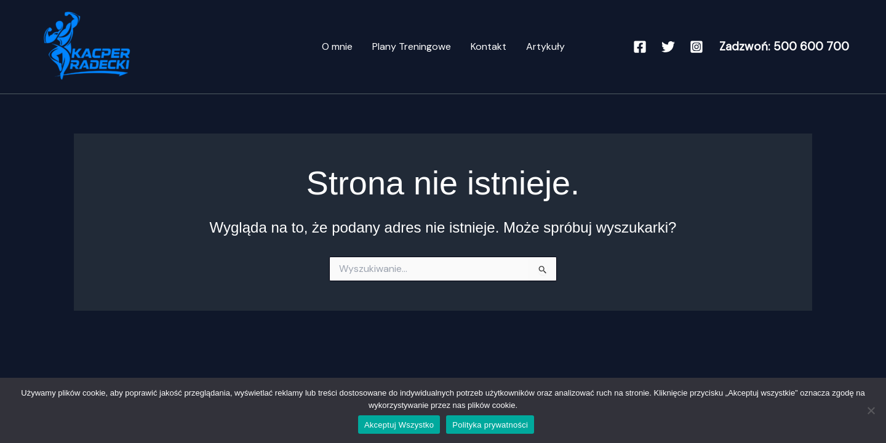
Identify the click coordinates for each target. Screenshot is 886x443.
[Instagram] (696, 46)
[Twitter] (668, 46)
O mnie (337, 46)
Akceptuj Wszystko (399, 424)
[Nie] (870, 410)
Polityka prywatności (490, 424)
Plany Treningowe (411, 46)
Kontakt (488, 46)
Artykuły (545, 46)
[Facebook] (639, 46)
